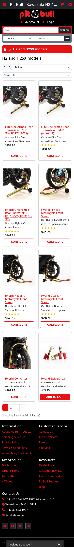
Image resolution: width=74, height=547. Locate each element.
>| (23, 407)
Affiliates (7, 481)
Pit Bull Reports (48, 481)
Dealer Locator (48, 465)
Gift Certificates (49, 437)
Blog (42, 487)
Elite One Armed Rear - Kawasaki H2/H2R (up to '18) (55, 130)
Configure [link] (19, 156)
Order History (10, 471)
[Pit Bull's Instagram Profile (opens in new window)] (28, 526)
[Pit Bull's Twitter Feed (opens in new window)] (20, 526)
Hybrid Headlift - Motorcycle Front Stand (16, 299)
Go (67, 38)
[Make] (18, 38)
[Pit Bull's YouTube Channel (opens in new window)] (5, 526)
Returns (44, 442)
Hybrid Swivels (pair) (54, 378)
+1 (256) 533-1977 (16, 510)
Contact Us (46, 431)
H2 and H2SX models (30, 49)
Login (48, 22)
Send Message (14, 515)
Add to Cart (55, 397)
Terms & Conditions (14, 448)
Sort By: (8, 67)
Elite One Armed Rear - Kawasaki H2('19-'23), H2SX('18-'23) (19, 130)
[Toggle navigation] (4, 4)
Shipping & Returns (14, 437)
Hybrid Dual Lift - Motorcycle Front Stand (52, 299)
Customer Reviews (50, 471)
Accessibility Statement (16, 453)
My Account (29, 22)
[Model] (49, 38)
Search (64, 30)
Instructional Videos (51, 476)
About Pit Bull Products (16, 431)
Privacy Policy (10, 442)
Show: (7, 75)
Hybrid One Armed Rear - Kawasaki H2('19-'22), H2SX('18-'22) (18, 214)
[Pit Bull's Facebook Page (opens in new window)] (13, 526)
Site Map (44, 448)
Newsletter (9, 476)
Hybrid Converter (16, 378)
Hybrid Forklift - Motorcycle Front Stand (52, 213)
